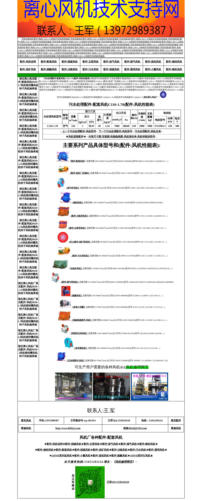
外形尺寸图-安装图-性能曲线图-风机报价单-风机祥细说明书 (122, 136)
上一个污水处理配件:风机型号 (79, 131)
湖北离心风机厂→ (155, 97)
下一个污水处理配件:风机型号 (115, 131)
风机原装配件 (75, 136)
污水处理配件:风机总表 (148, 131)
